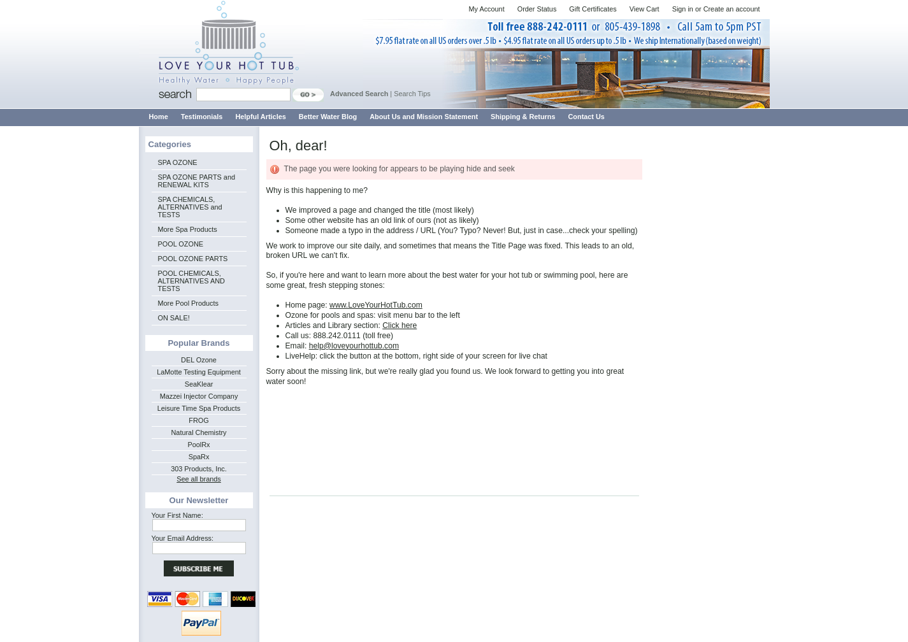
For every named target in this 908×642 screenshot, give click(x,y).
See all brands (199, 479)
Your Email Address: (183, 538)
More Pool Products (188, 303)
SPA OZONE (178, 162)
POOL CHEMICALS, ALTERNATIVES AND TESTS (191, 280)
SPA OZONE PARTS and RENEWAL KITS (196, 181)
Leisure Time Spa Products (199, 408)
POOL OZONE (181, 244)
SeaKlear (199, 384)
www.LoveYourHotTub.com (375, 305)
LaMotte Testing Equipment (199, 372)
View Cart (644, 9)
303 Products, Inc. (199, 469)
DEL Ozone (199, 360)
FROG (198, 420)
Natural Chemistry (198, 432)
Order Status (537, 9)
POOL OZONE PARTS (193, 258)
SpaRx (199, 456)
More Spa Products (187, 229)
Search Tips (412, 93)
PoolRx (198, 444)
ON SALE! (174, 318)
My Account (486, 9)
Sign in (682, 9)
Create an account (731, 9)
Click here (399, 325)
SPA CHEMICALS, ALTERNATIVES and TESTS (190, 207)
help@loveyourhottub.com (354, 345)
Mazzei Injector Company (199, 396)
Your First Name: (177, 515)
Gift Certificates (592, 9)
